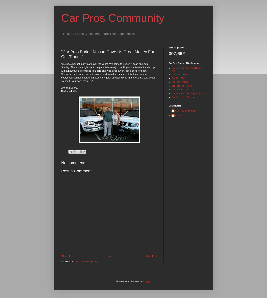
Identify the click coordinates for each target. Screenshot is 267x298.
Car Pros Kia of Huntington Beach (188, 93)
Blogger (147, 281)
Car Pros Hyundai (180, 82)
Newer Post (68, 256)
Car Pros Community (112, 18)
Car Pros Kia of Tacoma (183, 97)
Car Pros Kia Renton (182, 86)
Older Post (151, 256)
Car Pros (179, 115)
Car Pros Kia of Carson (183, 89)
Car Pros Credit (179, 74)
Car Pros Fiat (178, 78)
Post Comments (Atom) (86, 261)
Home (110, 256)
